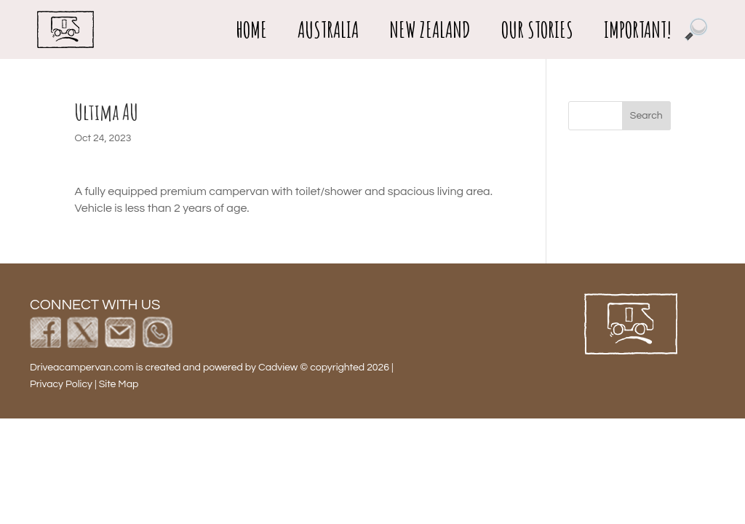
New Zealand (430, 30)
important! (638, 30)
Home (251, 30)
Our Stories (537, 30)
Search (646, 116)
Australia (328, 30)
